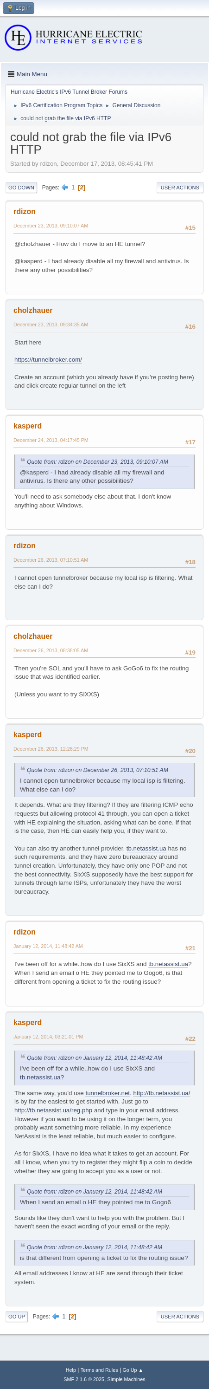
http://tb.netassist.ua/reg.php (53, 1110)
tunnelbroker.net (107, 1093)
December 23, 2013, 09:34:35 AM (50, 324)
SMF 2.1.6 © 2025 (83, 1379)
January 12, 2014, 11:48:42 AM (48, 946)
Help (71, 1370)
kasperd (27, 426)
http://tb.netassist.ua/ (161, 1093)
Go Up (16, 1316)
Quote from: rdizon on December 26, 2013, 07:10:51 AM (97, 770)
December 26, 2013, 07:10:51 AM (50, 560)
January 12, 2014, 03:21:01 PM (48, 1036)
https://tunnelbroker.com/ (48, 359)
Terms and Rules (99, 1370)
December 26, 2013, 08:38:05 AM (50, 650)
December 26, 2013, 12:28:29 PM (51, 749)
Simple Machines (127, 1379)
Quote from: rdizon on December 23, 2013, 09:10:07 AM (97, 462)
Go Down (21, 187)
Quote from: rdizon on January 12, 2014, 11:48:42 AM (94, 1058)
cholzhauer (32, 310)
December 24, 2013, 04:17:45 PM (51, 440)
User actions (180, 187)
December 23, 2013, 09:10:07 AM (50, 225)
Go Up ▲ (132, 1370)
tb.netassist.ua (146, 848)
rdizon (24, 211)
